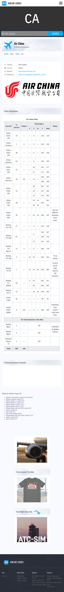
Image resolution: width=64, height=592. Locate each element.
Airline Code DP (38, 580)
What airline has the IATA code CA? (18, 408)
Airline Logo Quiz (53, 576)
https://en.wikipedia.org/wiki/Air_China (32, 75)
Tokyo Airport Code (39, 582)
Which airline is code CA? (15, 401)
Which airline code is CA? (15, 404)
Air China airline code (13, 413)
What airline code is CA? (15, 406)
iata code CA (10, 412)
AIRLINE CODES (11, 3)
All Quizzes (51, 586)
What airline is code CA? (15, 403)
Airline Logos (21, 580)
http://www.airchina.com (26, 71)
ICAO (6, 54)
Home (4, 576)
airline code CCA (12, 417)
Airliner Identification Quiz (54, 579)
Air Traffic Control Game (38, 577)
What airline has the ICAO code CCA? (19, 415)
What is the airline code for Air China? (19, 397)
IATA (17, 54)
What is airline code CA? (15, 399)
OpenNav (20, 576)
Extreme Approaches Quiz (54, 583)
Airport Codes (22, 578)
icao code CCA (11, 419)
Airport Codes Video (39, 585)
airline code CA (11, 410)
